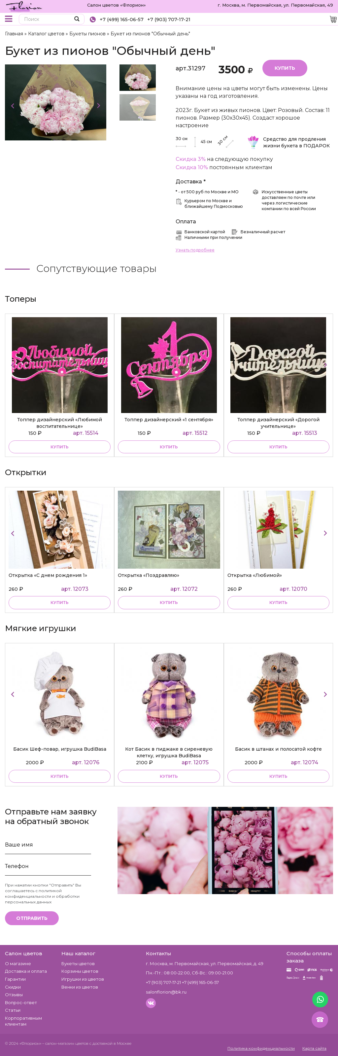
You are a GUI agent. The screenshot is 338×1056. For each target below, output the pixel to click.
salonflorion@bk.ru (166, 992)
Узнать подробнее (195, 249)
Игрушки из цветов (82, 979)
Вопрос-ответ (21, 1002)
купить (60, 446)
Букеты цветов (78, 963)
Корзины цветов (79, 971)
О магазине (18, 963)
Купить (285, 68)
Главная (14, 34)
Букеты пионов (87, 34)
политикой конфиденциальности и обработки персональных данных (42, 896)
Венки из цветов (79, 987)
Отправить (32, 918)
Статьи (12, 1010)
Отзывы (14, 994)
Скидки (13, 987)
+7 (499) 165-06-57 (122, 19)
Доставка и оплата (26, 971)
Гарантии (15, 979)
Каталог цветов (46, 34)
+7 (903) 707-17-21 (168, 19)
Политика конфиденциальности (261, 1048)
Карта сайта (314, 1048)
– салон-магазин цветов (65, 1043)
